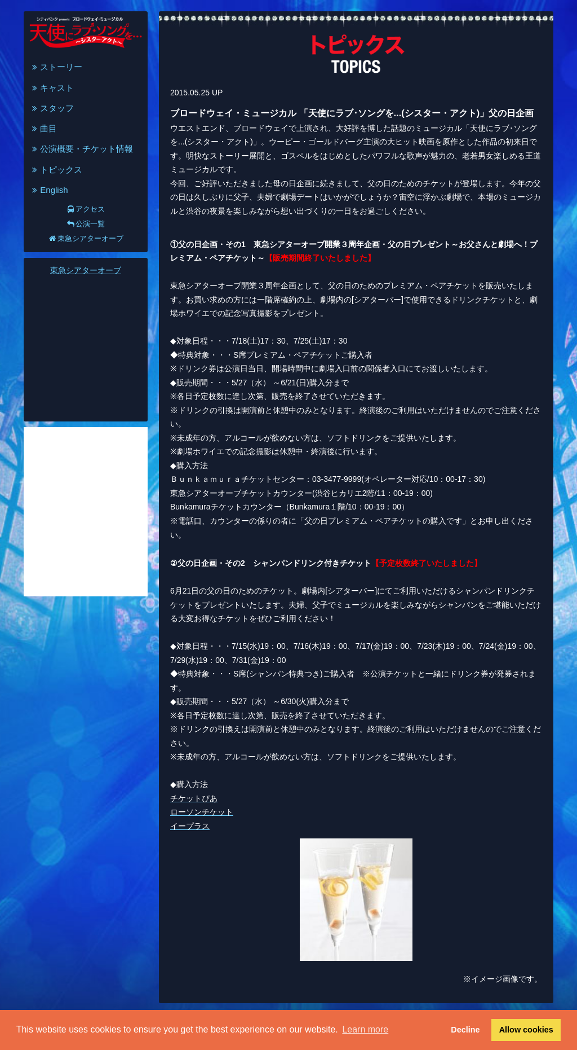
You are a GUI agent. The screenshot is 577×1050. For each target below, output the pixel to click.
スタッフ (51, 108)
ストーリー (55, 67)
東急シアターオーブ (85, 238)
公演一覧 (85, 223)
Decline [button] (465, 1029)
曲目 (43, 128)
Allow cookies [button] (526, 1029)
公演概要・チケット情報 (81, 148)
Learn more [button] (365, 1029)
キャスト (51, 88)
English (48, 190)
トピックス (55, 169)
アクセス (85, 209)
